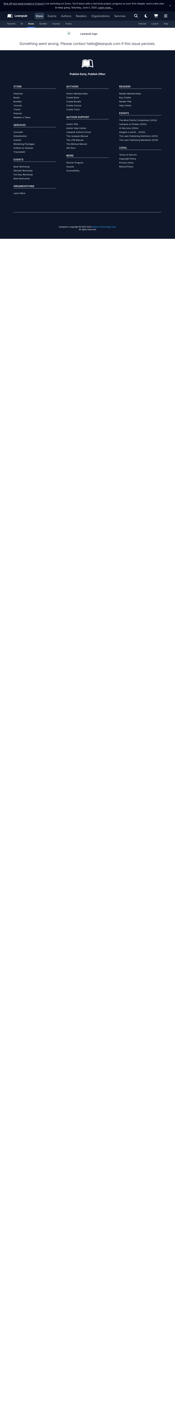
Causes (70, 162)
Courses (56, 23)
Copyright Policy (127, 155)
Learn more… (105, 7)
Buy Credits (125, 93)
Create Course (73, 101)
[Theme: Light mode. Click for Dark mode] (146, 16)
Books (31, 23)
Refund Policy (126, 162)
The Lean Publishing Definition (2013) (138, 132)
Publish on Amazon (23, 144)
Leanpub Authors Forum (78, 128)
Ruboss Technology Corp (104, 223)
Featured (11, 23)
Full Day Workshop (23, 170)
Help (166, 23)
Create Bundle (73, 97)
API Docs (71, 144)
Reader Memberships (130, 89)
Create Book (72, 93)
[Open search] (136, 16)
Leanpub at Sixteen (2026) (133, 120)
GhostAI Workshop (23, 166)
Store (39, 16)
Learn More (19, 189)
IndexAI (17, 136)
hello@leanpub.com (103, 39)
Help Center (125, 101)
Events (52, 16)
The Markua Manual (76, 140)
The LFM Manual (75, 136)
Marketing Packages (24, 140)
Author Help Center (76, 124)
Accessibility (72, 166)
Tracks (68, 23)
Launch (155, 23)
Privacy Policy (126, 158)
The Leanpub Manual (77, 132)
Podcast (142, 23)
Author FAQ (72, 120)
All (22, 23)
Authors (66, 16)
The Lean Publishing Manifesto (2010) (138, 136)
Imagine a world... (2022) (132, 128)
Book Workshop (22, 162)
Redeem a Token (22, 113)
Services (120, 16)
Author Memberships (77, 89)
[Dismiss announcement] (170, 5)
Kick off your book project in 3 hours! (24, 3)
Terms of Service (128, 151)
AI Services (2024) (129, 124)
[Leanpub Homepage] (17, 16)
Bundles (43, 23)
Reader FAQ (125, 97)
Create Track (73, 105)
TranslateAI (19, 148)
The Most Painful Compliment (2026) (138, 116)
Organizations (100, 16)
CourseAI (18, 128)
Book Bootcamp (22, 174)
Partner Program (74, 158)
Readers (81, 16)
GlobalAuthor (20, 132)
